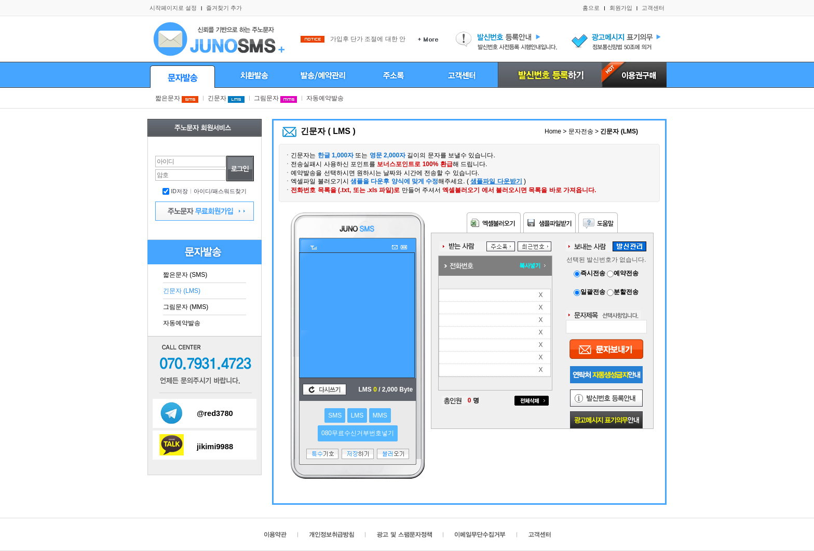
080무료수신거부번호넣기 (357, 433)
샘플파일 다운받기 (496, 181)
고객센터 (653, 8)
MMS (380, 415)
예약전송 (623, 273)
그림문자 (275, 98)
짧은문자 (176, 98)
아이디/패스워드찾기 (220, 191)
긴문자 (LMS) (181, 290)
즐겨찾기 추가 (224, 8)
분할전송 (623, 291)
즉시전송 (590, 273)
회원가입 (620, 8)
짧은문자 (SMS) (185, 274)
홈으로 (591, 8)
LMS (357, 415)
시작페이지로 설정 (173, 8)
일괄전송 (590, 291)
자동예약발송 (325, 98)
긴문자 (226, 98)
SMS (335, 415)
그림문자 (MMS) (185, 307)
